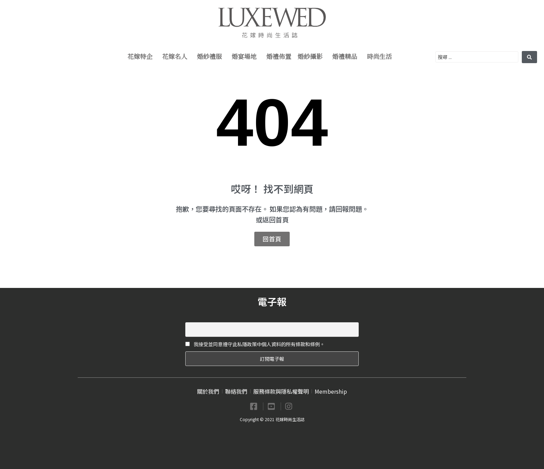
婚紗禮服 (211, 56)
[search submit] (529, 57)
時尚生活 (381, 56)
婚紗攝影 (312, 56)
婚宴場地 (246, 56)
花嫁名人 (176, 56)
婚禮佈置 (278, 56)
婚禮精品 (346, 56)
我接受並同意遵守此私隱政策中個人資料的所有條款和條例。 (255, 344)
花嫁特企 (142, 56)
